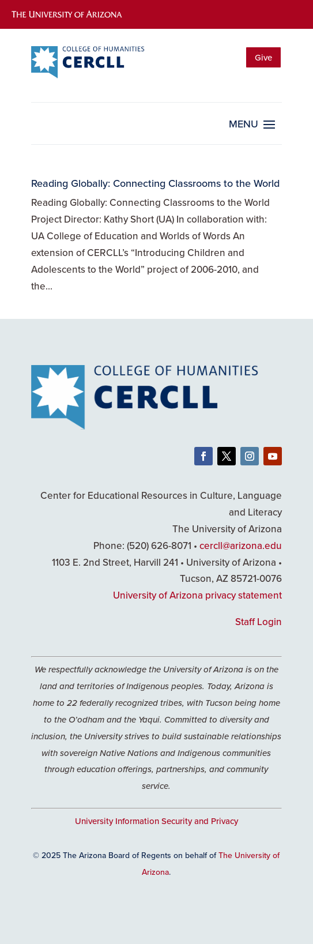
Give (263, 57)
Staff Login (258, 622)
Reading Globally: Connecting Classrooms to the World (155, 183)
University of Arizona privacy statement (197, 595)
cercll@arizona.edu (240, 545)
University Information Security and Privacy (156, 821)
